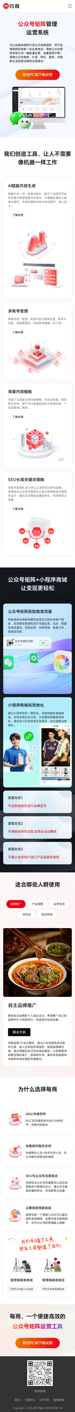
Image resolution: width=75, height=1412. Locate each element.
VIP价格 (44, 1400)
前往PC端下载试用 (38, 74)
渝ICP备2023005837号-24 (47, 1408)
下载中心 (29, 1400)
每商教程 (58, 1400)
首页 (17, 1400)
